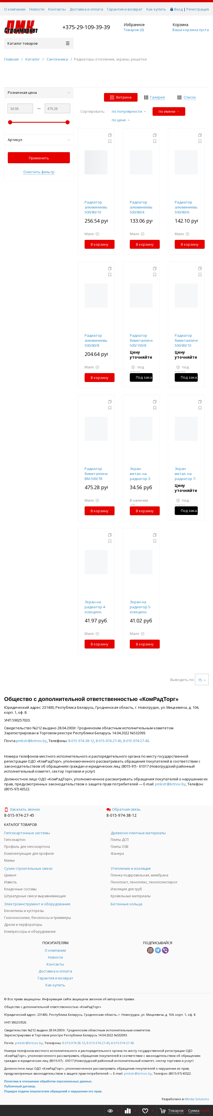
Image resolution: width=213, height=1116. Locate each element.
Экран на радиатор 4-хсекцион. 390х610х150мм (98, 609)
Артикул (39, 139)
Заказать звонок (22, 809)
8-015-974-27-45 (108, 740)
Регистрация (197, 9)
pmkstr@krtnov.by (31, 740)
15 (202, 679)
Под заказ (144, 377)
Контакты (57, 9)
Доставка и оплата (86, 9)
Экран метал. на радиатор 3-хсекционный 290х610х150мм (143, 478)
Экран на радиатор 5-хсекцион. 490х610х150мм (143, 609)
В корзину (99, 244)
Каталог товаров (38, 43)
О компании (15, 9)
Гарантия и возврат (125, 9)
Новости (36, 9)
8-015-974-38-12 (81, 740)
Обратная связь (123, 809)
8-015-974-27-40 (136, 740)
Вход (178, 9)
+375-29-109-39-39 (86, 27)
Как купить (156, 9)
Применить (39, 157)
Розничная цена (39, 92)
